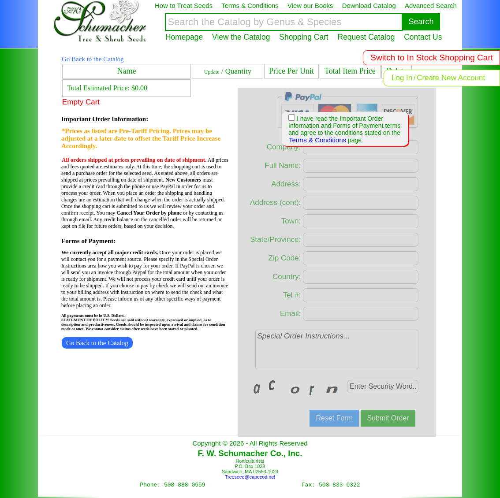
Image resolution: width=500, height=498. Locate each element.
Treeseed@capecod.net (250, 476)
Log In (402, 78)
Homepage (184, 37)
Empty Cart (81, 102)
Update (212, 72)
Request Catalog (366, 37)
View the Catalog (241, 37)
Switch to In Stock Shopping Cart (431, 57)
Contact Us (423, 37)
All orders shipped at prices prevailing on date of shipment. (134, 159)
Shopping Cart (303, 37)
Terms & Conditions (317, 140)
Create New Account (451, 78)
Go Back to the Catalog (93, 59)
